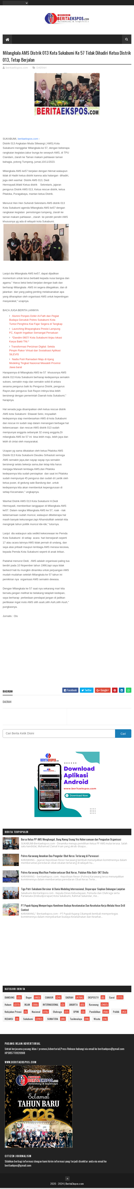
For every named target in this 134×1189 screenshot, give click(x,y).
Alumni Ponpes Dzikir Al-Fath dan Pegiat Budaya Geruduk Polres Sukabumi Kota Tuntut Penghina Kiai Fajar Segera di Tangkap (35, 320)
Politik (116, 1012)
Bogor (29, 998)
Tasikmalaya (76, 1019)
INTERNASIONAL (50, 1005)
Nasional (36, 1012)
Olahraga (57, 1012)
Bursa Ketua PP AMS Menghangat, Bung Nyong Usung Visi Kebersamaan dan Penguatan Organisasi (71, 840)
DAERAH (41, 68)
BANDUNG (9, 998)
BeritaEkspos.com (75, 1184)
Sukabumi (28, 1019)
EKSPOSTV (93, 998)
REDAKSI (9, 1019)
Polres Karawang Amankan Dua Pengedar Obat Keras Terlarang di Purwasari (60, 856)
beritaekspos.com (28, 139)
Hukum (8, 1005)
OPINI (76, 1012)
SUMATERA (52, 1019)
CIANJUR (49, 998)
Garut (111, 998)
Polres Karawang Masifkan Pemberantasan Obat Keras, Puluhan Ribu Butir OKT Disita (64, 873)
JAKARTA (73, 1005)
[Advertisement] (67, 655)
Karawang (94, 1005)
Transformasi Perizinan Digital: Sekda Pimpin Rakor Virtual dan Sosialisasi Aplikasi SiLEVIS (34, 351)
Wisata (97, 1019)
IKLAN (27, 1005)
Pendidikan (94, 1012)
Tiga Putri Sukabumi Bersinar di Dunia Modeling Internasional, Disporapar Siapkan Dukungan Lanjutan (73, 889)
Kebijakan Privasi (13, 1012)
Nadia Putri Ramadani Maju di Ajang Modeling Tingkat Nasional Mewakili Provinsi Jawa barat (34, 363)
